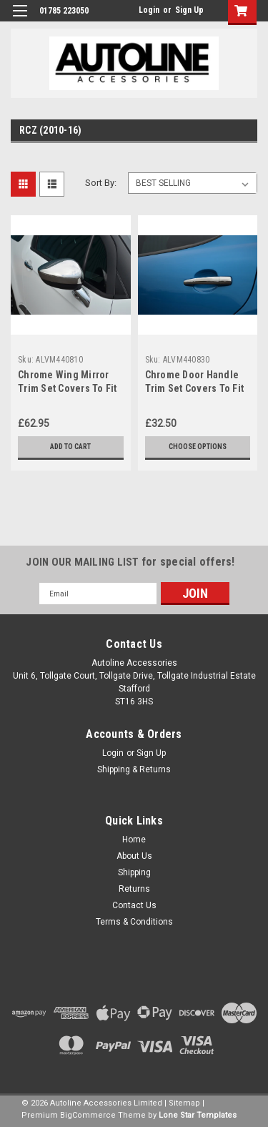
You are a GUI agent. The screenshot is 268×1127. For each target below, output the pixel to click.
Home (134, 840)
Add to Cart (70, 447)
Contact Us (134, 905)
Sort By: (100, 182)
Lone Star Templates (198, 1115)
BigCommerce (88, 1115)
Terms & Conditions (134, 922)
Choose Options (198, 447)
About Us (134, 856)
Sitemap (184, 1103)
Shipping (134, 872)
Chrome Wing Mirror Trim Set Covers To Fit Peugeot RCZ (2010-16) (69, 388)
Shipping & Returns (134, 769)
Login (149, 10)
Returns (134, 889)
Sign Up (189, 10)
